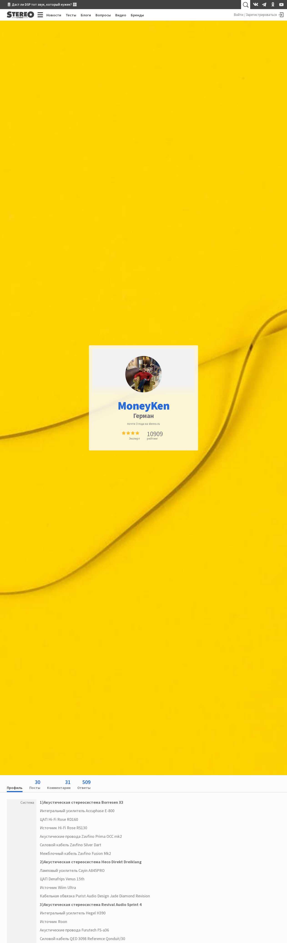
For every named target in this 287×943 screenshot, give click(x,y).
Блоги (86, 15)
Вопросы (103, 15)
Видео (120, 15)
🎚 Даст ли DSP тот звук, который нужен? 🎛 (42, 4)
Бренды (137, 15)
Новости (53, 15)
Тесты (71, 15)
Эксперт (134, 438)
